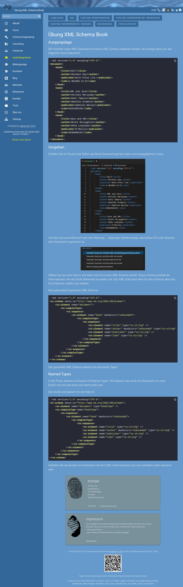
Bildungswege (16, 64)
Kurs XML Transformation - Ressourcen (138, 18)
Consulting (14, 44)
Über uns (13, 112)
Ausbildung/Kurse (18, 57)
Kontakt (12, 98)
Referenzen (14, 91)
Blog (11, 78)
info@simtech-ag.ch (96, 497)
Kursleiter (13, 71)
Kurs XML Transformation (95, 18)
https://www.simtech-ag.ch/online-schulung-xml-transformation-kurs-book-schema (113, 576)
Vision (12, 30)
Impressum (91, 541)
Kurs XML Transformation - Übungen (71, 24)
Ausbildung (57, 18)
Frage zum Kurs (127, 24)
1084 (155, 551)
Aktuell (12, 23)
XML (72, 18)
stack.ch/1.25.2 (27, 126)
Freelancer (14, 50)
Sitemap (13, 119)
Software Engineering (19, 37)
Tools (11, 105)
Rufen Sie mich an (108, 506)
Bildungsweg (105, 24)
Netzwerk (13, 85)
